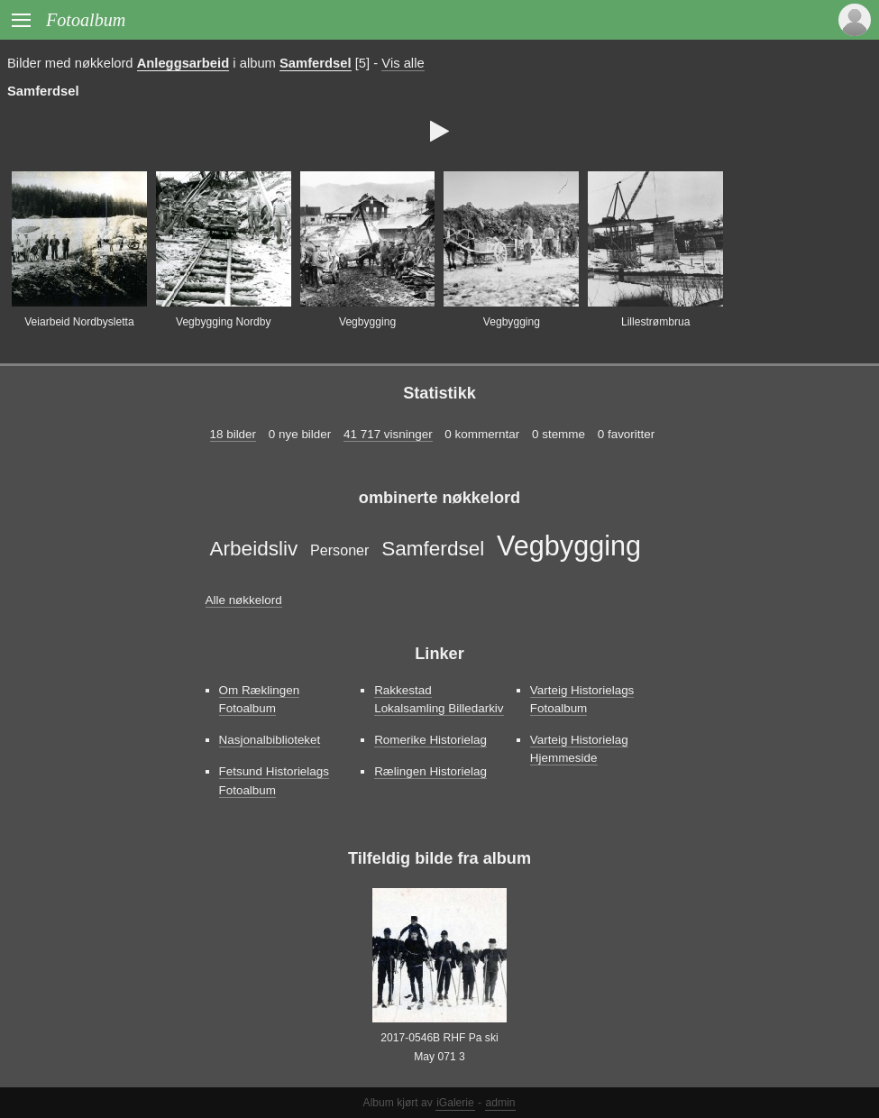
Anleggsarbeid (183, 63)
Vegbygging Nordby (223, 322)
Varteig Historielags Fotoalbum (582, 699)
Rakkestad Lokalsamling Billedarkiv (438, 699)
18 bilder (233, 434)
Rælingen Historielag (430, 771)
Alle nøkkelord (244, 600)
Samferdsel (315, 63)
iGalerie (455, 1102)
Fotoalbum (85, 20)
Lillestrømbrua (656, 322)
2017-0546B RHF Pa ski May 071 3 (439, 1046)
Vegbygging (367, 322)
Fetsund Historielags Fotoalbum (274, 780)
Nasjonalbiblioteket (270, 740)
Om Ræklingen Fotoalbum (259, 699)
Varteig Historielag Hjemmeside (579, 749)
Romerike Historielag (430, 740)
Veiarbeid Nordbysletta (79, 322)
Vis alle (402, 63)
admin (501, 1102)
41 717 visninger (388, 434)
